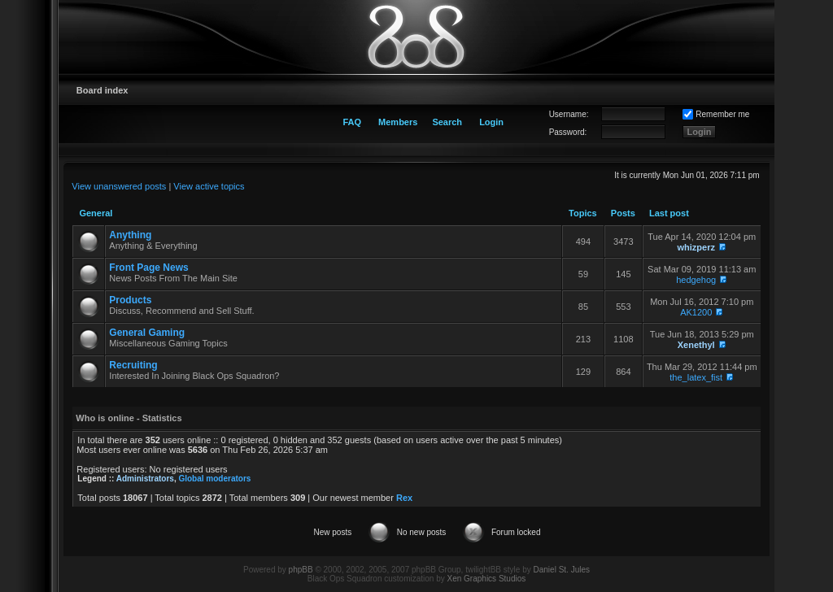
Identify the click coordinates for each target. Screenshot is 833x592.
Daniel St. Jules (562, 569)
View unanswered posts (119, 186)
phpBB (301, 569)
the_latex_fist (695, 377)
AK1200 (696, 312)
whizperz (695, 247)
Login (491, 122)
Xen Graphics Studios (486, 578)
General (95, 213)
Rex (404, 498)
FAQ (351, 122)
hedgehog (696, 280)
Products (130, 300)
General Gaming (147, 332)
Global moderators (214, 478)
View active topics (208, 186)
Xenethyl (696, 345)
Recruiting (133, 365)
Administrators (145, 478)
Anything (130, 235)
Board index (102, 90)
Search (447, 122)
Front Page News (148, 267)
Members (397, 122)
